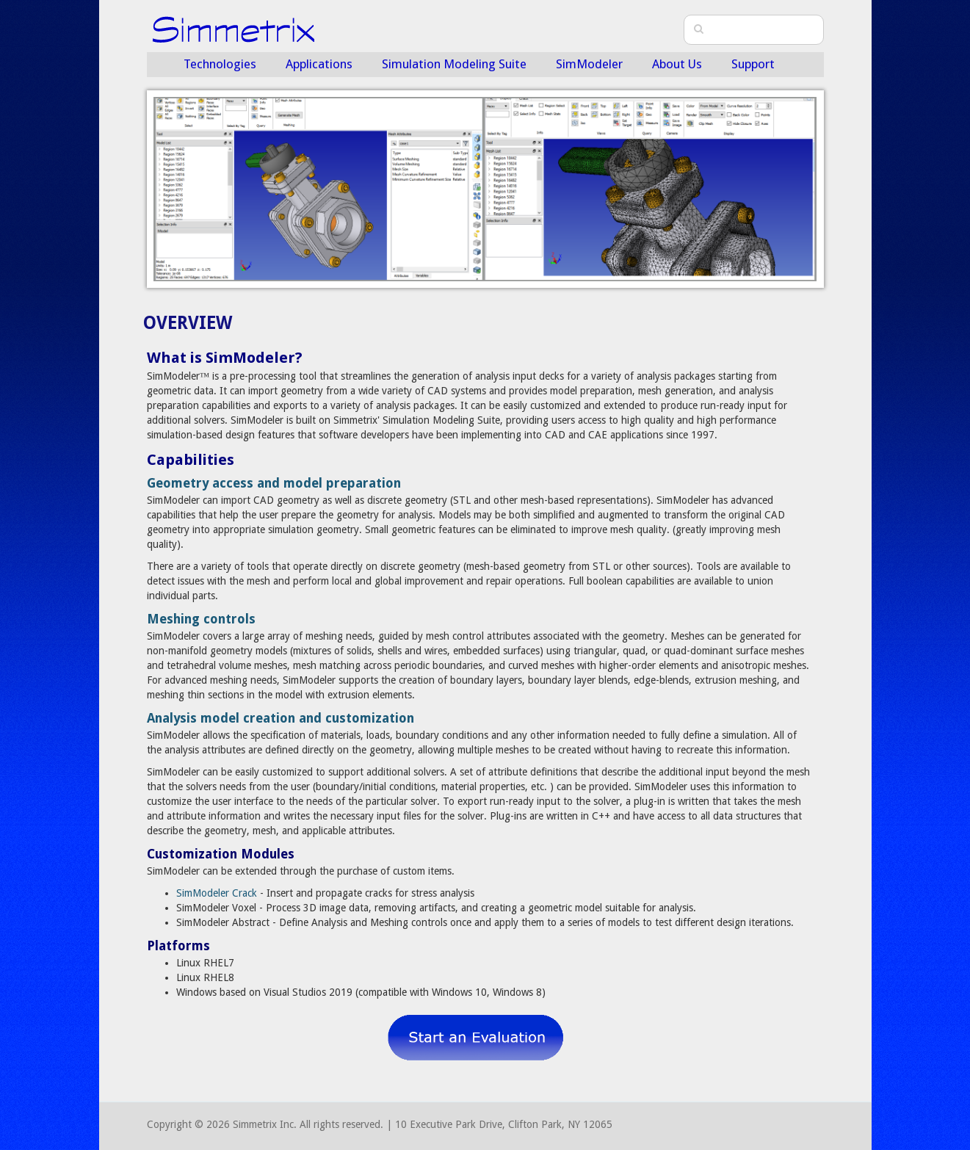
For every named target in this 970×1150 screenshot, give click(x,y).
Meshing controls (201, 619)
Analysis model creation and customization (280, 718)
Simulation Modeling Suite (454, 64)
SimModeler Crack (216, 893)
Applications (319, 64)
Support (753, 64)
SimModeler (589, 64)
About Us (677, 64)
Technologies (220, 64)
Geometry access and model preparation (274, 483)
